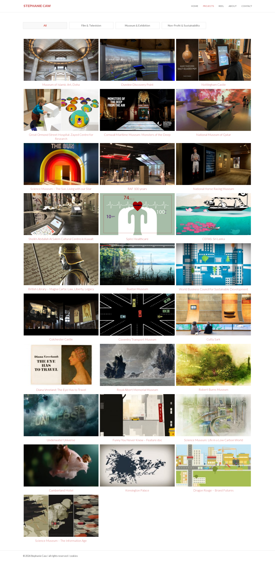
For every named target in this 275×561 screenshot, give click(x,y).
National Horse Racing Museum (213, 188)
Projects (208, 6)
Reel (221, 6)
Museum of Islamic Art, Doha (60, 84)
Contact (246, 6)
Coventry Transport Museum (137, 339)
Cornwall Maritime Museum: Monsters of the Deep (137, 134)
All (45, 25)
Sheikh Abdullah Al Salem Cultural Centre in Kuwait (60, 239)
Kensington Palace (137, 490)
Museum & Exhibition (137, 25)
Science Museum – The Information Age (61, 540)
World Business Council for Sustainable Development (213, 289)
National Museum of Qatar (213, 134)
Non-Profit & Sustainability (184, 25)
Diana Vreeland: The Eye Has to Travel (61, 389)
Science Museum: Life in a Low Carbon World (213, 440)
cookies (74, 555)
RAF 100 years (136, 188)
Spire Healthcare (137, 239)
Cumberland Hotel (61, 490)
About (233, 6)
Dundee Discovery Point (137, 84)
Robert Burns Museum (213, 389)
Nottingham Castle (213, 84)
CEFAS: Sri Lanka (213, 239)
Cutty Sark (213, 339)
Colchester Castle (60, 339)
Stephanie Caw (37, 6)
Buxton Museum (137, 289)
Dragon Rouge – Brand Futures (213, 490)
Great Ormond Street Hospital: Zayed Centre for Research (60, 136)
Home (194, 6)
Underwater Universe (61, 440)
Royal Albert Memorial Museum (137, 389)
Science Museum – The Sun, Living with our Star (60, 188)
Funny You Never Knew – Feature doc (137, 440)
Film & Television (91, 25)
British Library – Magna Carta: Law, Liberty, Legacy (61, 289)
